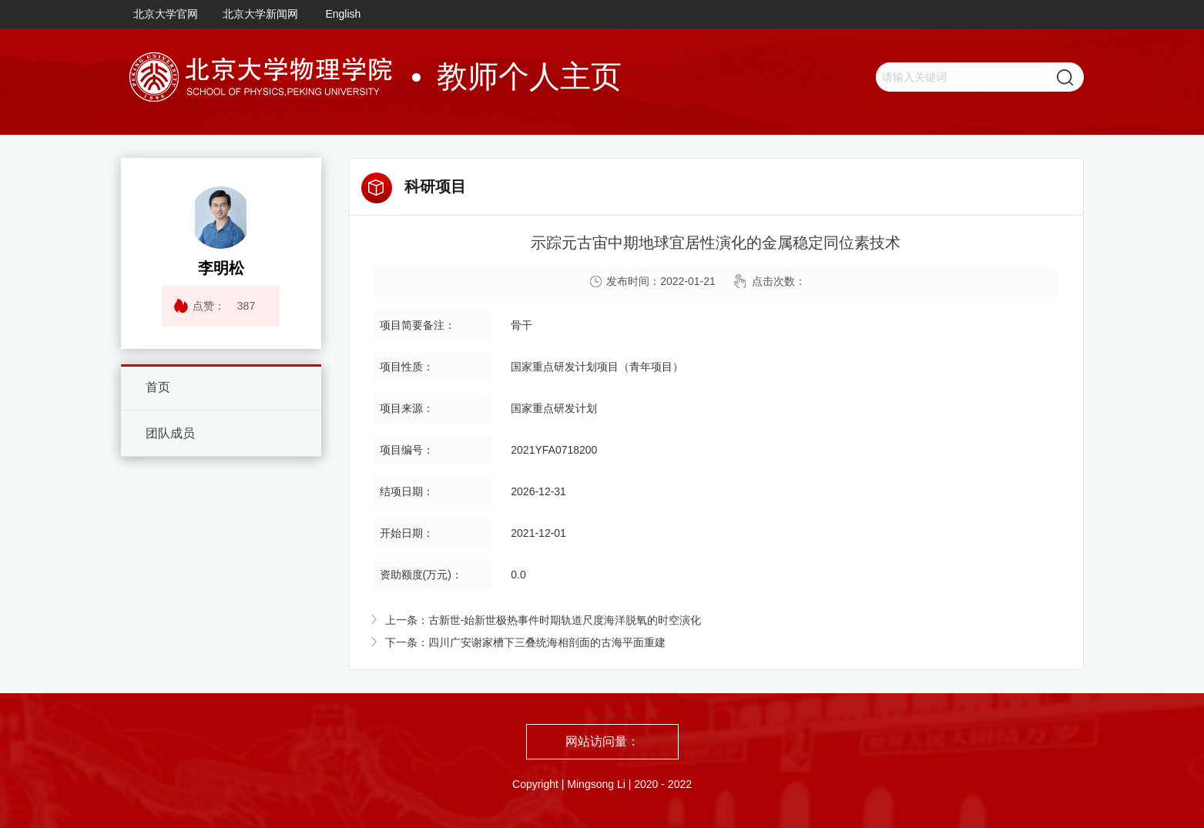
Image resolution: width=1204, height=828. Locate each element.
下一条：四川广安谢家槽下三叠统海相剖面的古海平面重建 (525, 642)
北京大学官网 (165, 14)
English (343, 14)
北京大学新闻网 (260, 14)
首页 (158, 387)
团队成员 (170, 433)
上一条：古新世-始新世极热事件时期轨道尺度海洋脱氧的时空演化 (543, 620)
